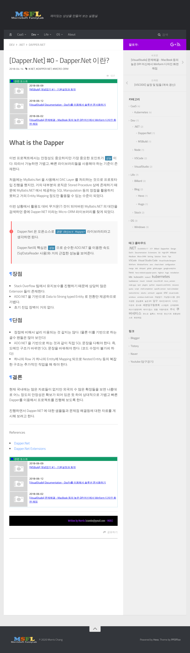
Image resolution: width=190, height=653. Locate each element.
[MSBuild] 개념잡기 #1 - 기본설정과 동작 (52, 89)
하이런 (160, 313)
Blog (137, 189)
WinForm (132, 264)
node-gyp (132, 285)
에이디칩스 (148, 309)
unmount (151, 293)
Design (173, 248)
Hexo (141, 196)
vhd (165, 293)
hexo (131, 272)
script (137, 288)
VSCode (138, 158)
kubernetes (161, 276)
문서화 (138, 305)
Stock (137, 212)
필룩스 (152, 313)
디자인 (175, 301)
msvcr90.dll (158, 281)
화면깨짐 (137, 317)
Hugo (141, 204)
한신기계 (167, 313)
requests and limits (163, 285)
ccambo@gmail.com (95, 520)
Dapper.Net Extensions (30, 448)
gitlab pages (157, 268)
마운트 (131, 305)
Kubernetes (141, 112)
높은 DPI (148, 301)
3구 (151, 248)
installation (174, 272)
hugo (167, 272)
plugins (145, 285)
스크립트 (165, 305)
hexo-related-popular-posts (146, 272)
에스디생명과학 (135, 309)
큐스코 (145, 313)
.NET (22, 44)
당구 (155, 301)
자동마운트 (163, 309)
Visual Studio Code (148, 260)
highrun (161, 272)
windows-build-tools (145, 297)
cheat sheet (159, 264)
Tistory (135, 346)
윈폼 (156, 309)
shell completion (146, 288)
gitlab (149, 268)
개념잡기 (158, 297)
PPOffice (176, 639)
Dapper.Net (37, 44)
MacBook (132, 256)
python (152, 285)
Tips (169, 256)
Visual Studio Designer (167, 260)
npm (139, 285)
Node (137, 150)
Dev (33, 34)
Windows (139, 227)
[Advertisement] (63, 566)
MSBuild (143, 141)
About (72, 34)
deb (136, 268)
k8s (130, 277)
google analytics (170, 268)
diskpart (142, 268)
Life (46, 34)
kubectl (147, 277)
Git (159, 252)
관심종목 (139, 301)
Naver (134, 354)
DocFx (131, 252)
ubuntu (143, 293)
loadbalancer (133, 281)
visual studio (173, 293)
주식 (172, 309)
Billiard (138, 181)
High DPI (165, 252)
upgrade (159, 293)
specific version (160, 288)
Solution (158, 256)
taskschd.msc (134, 293)
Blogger (135, 338)
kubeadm (138, 277)
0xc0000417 (143, 248)
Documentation (141, 252)
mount (142, 281)
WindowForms (142, 264)
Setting (150, 256)
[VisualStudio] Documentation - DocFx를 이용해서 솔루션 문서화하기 (67, 105)
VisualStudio (141, 166)
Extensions (152, 252)
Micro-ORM (61, 69)
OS (58, 34)
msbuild (149, 281)
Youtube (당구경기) (142, 361)
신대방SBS (174, 305)
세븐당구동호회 (151, 305)
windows (132, 297)
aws (151, 264)
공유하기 (110, 532)
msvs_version (169, 281)
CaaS (20, 34)
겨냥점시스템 (169, 297)
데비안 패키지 (165, 301)
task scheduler (172, 288)
